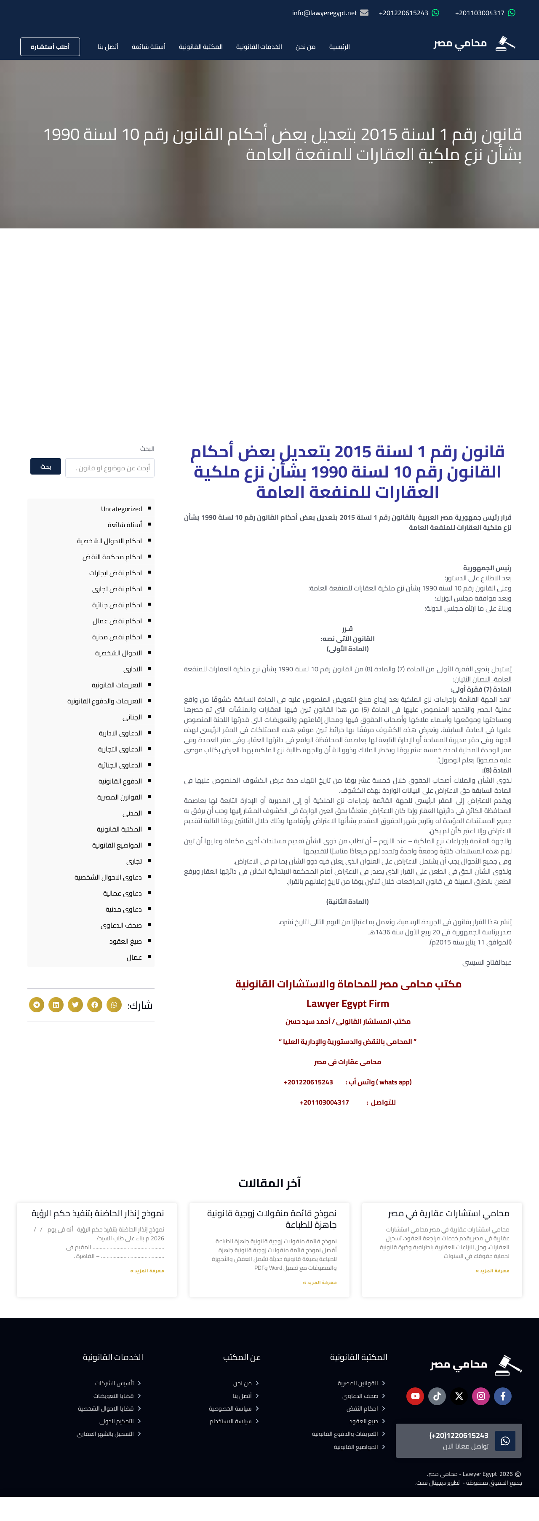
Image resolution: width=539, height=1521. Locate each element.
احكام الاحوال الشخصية (109, 540)
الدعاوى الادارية (120, 733)
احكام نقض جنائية (117, 604)
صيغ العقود (125, 941)
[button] (114, 1004)
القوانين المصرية (119, 797)
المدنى (132, 813)
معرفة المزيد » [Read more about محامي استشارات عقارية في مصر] (492, 1271)
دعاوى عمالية (122, 893)
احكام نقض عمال (117, 620)
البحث (147, 448)
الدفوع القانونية (120, 781)
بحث (45, 466)
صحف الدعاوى (121, 925)
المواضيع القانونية (117, 845)
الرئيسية (339, 46)
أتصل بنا (108, 46)
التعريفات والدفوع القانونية (104, 701)
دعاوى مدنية (124, 909)
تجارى (134, 861)
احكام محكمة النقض (112, 556)
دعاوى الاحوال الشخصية (108, 877)
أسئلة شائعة (148, 46)
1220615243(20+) (459, 1435)
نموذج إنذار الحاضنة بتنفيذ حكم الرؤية (98, 1213)
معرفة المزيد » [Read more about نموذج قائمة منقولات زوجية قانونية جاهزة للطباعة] (320, 1283)
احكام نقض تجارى (117, 588)
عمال (134, 957)
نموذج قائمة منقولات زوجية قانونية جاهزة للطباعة (272, 1219)
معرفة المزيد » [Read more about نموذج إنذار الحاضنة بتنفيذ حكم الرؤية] (147, 1271)
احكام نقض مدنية (117, 636)
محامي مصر (460, 42)
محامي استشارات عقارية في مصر (449, 1213)
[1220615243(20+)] (505, 1441)
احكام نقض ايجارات (115, 572)
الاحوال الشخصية (118, 652)
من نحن (306, 46)
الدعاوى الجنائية (120, 765)
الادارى (132, 669)
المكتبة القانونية (201, 46)
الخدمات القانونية (259, 46)
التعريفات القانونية (117, 685)
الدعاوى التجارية (120, 749)
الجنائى (132, 717)
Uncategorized (121, 508)
